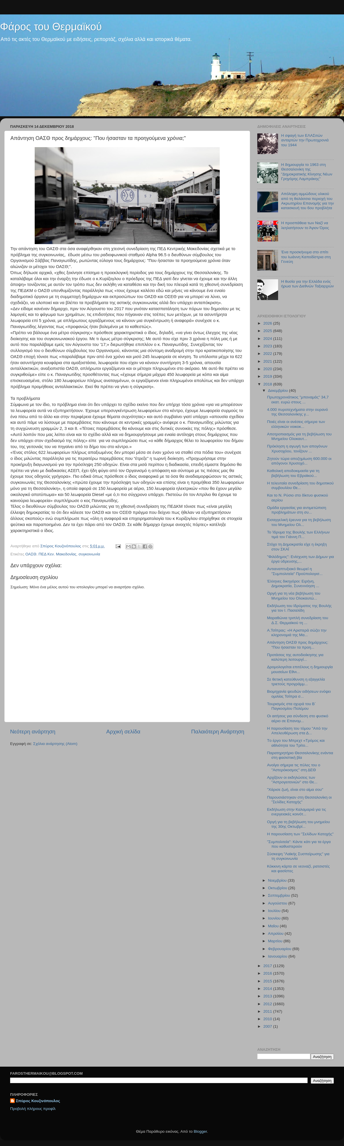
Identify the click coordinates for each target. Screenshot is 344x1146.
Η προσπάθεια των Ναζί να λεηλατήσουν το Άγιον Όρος (305, 225)
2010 (268, 1019)
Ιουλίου (275, 911)
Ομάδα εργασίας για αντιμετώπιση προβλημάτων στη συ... (296, 509)
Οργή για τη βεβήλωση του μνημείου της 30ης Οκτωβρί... (298, 824)
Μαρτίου (276, 941)
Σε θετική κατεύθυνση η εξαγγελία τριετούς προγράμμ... (296, 681)
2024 (268, 338)
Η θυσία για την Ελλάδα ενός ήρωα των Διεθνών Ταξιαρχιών (307, 283)
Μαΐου (274, 926)
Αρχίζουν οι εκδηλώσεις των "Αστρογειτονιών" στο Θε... (292, 779)
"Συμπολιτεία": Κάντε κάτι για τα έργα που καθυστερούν (299, 844)
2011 (268, 1011)
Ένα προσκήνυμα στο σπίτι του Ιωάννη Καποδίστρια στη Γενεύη (306, 256)
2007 (268, 1026)
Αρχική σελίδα (123, 732)
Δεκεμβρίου (278, 390)
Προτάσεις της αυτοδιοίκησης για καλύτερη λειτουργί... (295, 657)
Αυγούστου (278, 903)
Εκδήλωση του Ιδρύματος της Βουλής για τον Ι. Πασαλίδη (299, 608)
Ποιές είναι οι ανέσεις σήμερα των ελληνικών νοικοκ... (296, 424)
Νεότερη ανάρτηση (33, 732)
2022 (268, 353)
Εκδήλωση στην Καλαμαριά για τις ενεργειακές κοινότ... (296, 811)
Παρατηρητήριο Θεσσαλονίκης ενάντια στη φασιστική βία (300, 755)
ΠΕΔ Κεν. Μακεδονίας (57, 554)
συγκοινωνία (89, 554)
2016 (268, 973)
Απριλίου (276, 933)
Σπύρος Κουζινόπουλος (38, 1101)
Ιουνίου (275, 918)
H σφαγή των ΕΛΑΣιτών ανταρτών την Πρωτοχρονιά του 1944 (304, 140)
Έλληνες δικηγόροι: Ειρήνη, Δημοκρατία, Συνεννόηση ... (293, 583)
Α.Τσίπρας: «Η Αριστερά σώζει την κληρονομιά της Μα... (297, 632)
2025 (268, 331)
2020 (268, 369)
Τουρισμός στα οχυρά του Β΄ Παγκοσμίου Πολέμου (291, 706)
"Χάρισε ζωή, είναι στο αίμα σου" (295, 789)
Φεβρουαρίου (280, 949)
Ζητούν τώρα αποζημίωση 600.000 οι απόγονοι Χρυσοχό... (299, 460)
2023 (268, 346)
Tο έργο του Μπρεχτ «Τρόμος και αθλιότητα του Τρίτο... (296, 742)
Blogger (200, 1131)
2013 (268, 996)
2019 (268, 376)
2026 (268, 323)
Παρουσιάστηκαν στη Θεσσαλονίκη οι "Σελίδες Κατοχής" (299, 799)
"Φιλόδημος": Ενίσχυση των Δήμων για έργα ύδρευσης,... (300, 559)
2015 (268, 981)
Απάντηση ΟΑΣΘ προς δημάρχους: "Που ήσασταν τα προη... (297, 644)
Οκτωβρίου (278, 888)
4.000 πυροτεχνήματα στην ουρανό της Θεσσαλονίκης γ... (297, 411)
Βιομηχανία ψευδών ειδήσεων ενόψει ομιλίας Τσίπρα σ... (299, 693)
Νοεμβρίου (278, 880)
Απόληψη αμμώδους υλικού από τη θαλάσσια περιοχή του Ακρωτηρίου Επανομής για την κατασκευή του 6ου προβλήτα (307, 201)
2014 (268, 988)
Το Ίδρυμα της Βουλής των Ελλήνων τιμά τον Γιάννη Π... (298, 534)
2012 (268, 1004)
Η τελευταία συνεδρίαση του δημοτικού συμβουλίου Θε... (300, 485)
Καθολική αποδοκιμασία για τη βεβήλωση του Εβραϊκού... (293, 473)
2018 (268, 384)
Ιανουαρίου (278, 956)
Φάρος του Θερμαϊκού (51, 27)
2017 (268, 966)
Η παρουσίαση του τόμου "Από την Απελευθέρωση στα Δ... (297, 730)
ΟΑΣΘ (30, 554)
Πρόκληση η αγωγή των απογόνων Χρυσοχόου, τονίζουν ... (297, 448)
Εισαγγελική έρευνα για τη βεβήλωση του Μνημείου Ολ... (299, 522)
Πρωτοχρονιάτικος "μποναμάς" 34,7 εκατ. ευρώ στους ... (298, 399)
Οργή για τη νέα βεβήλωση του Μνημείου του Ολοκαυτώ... (293, 595)
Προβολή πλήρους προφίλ (33, 1108)
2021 (268, 361)
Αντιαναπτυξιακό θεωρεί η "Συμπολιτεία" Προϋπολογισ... (295, 571)
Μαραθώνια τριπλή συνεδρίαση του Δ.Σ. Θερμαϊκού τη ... (297, 620)
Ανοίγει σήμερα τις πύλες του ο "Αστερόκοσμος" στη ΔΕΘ (293, 767)
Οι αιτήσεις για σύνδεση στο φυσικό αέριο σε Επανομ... (297, 718)
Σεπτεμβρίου (279, 895)
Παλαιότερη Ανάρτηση (217, 732)
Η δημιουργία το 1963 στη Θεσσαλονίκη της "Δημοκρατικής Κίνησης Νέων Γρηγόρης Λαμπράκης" (306, 171)
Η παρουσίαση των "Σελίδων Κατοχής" (300, 834)
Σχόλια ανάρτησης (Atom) (55, 743)
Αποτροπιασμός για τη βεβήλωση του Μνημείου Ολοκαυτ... (299, 436)
